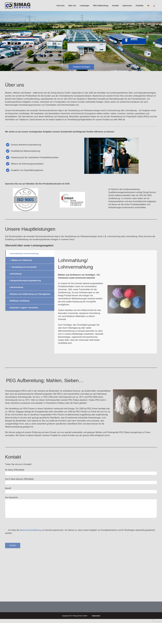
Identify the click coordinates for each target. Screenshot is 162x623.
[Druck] (25, 190)
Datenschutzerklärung (31, 530)
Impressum (96, 616)
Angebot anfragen (81, 67)
